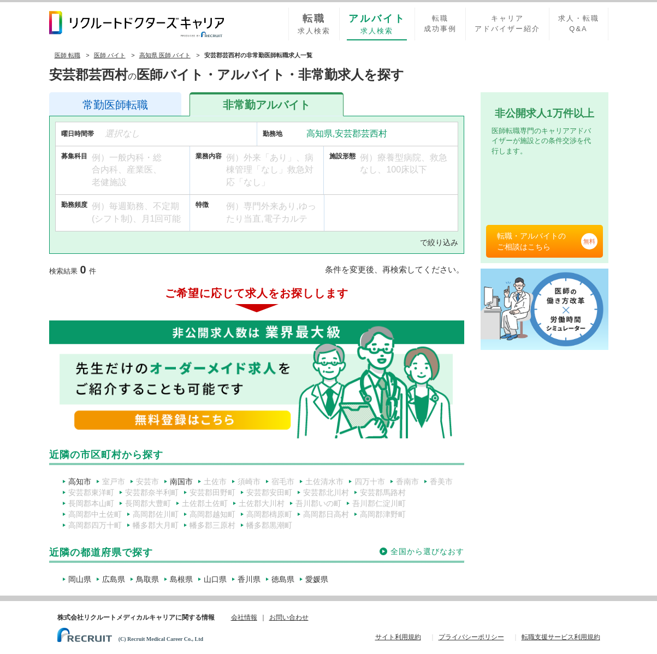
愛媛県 (316, 579)
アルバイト (266, 105)
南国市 (181, 481)
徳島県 (282, 579)
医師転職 (115, 105)
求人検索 (314, 23)
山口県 (215, 579)
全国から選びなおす (427, 551)
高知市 (79, 481)
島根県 (181, 579)
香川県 (249, 579)
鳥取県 (147, 579)
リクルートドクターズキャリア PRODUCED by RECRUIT (136, 24)
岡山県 (79, 579)
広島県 (113, 579)
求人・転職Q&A (578, 23)
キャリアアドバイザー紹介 (507, 23)
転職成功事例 (440, 23)
